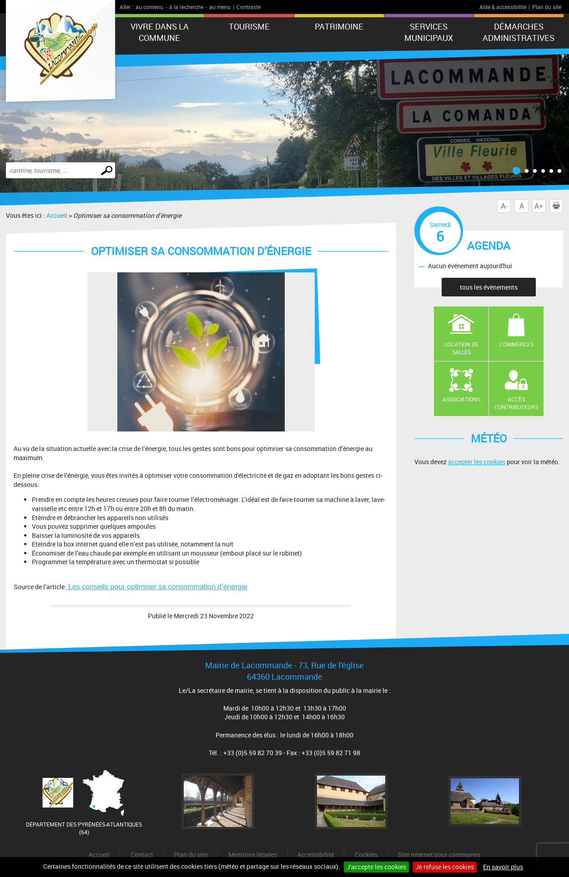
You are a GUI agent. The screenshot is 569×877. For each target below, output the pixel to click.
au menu (220, 6)
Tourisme (249, 26)
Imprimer (558, 206)
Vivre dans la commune (160, 32)
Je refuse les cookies (444, 866)
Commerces (516, 344)
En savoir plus (503, 866)
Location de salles (461, 348)
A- (504, 206)
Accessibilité (315, 854)
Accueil (56, 215)
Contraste (249, 6)
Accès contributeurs (516, 403)
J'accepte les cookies (376, 866)
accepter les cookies (476, 461)
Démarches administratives (518, 32)
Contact (142, 854)
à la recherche (186, 6)
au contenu (149, 6)
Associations (461, 399)
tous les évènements (489, 287)
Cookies (366, 854)
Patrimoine (339, 26)
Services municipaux (428, 32)
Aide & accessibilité (502, 6)
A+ (538, 206)
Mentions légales (252, 854)
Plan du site (546, 6)
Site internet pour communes (439, 854)
